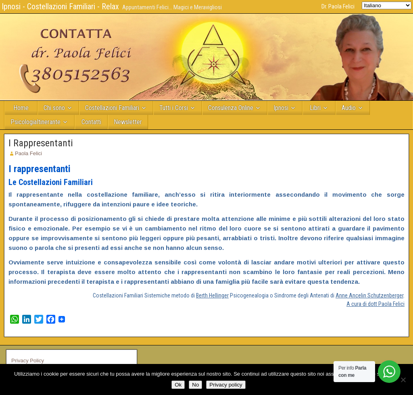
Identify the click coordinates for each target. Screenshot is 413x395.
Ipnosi (280, 108)
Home (21, 108)
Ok (178, 385)
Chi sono (54, 108)
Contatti (91, 122)
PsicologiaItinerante (35, 122)
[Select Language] (386, 5)
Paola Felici (28, 153)
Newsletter (128, 122)
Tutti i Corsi (173, 108)
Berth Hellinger (212, 295)
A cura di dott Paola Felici (375, 304)
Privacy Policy (27, 361)
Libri (315, 108)
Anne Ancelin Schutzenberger (369, 295)
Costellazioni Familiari (112, 108)
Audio (349, 108)
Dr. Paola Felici (338, 6)
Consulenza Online (230, 108)
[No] (403, 380)
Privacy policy (225, 385)
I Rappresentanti (40, 143)
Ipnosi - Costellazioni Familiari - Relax (60, 6)
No (195, 385)
